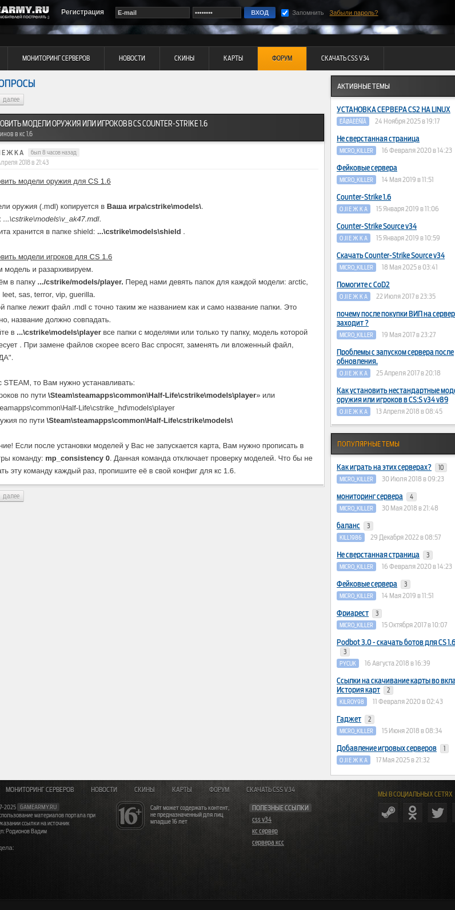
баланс (355, 526)
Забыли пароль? (354, 12)
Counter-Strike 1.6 (364, 197)
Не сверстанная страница (378, 138)
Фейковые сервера (367, 168)
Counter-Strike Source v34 (377, 226)
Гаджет (355, 719)
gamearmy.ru (38, 807)
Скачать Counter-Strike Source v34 (391, 255)
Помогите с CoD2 (363, 284)
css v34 (262, 820)
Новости (104, 790)
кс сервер (265, 831)
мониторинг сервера (377, 496)
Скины (144, 790)
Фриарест (359, 613)
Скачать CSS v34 (270, 790)
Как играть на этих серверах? (392, 467)
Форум (219, 790)
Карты (182, 790)
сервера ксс (268, 842)
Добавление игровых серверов (393, 748)
